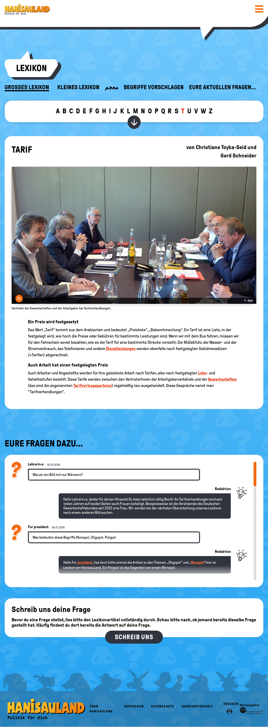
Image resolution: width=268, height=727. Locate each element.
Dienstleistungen (121, 348)
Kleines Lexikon (78, 87)
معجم (111, 87)
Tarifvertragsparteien (92, 385)
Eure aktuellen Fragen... (222, 87)
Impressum (134, 706)
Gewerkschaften (222, 379)
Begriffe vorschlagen (154, 87)
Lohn (202, 373)
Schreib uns (134, 637)
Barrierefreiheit (197, 706)
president (84, 562)
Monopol (197, 562)
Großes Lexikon (27, 87)
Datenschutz (162, 706)
